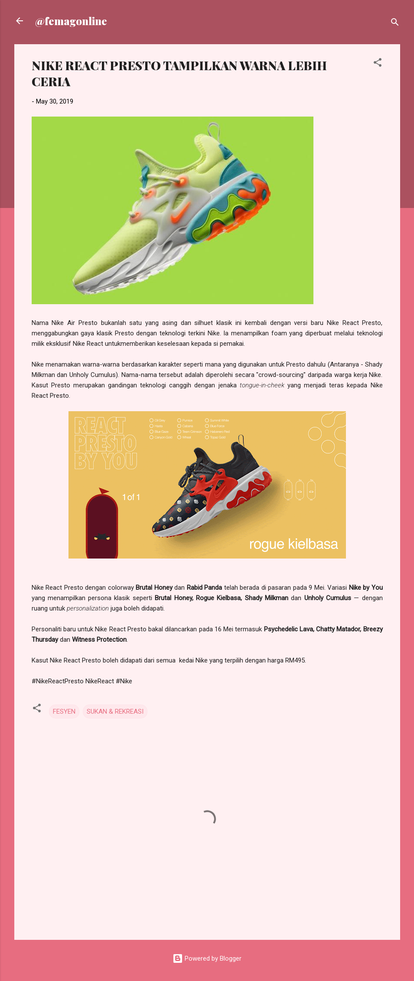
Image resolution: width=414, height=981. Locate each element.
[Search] (395, 23)
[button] (377, 64)
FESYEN (64, 711)
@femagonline (71, 21)
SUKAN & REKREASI (115, 711)
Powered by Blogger (207, 958)
